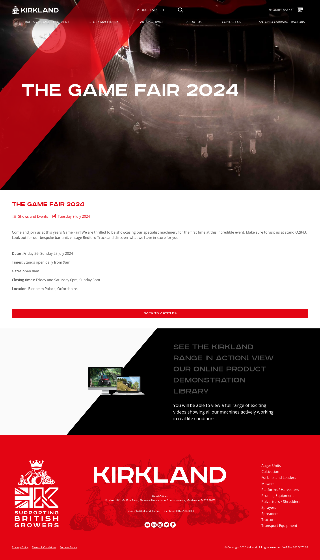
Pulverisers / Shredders (280, 501)
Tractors (268, 519)
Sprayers (268, 507)
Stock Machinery (103, 22)
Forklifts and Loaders (278, 477)
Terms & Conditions (44, 547)
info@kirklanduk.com (147, 511)
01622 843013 (185, 511)
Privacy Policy (20, 547)
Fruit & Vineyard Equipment (46, 22)
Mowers (268, 483)
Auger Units (271, 465)
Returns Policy (68, 547)
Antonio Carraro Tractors (282, 22)
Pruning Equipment (277, 495)
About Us (194, 22)
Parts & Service (151, 22)
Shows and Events (33, 216)
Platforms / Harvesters (280, 489)
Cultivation (270, 471)
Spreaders (270, 513)
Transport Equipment (279, 525)
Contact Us (231, 22)
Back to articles (160, 313)
